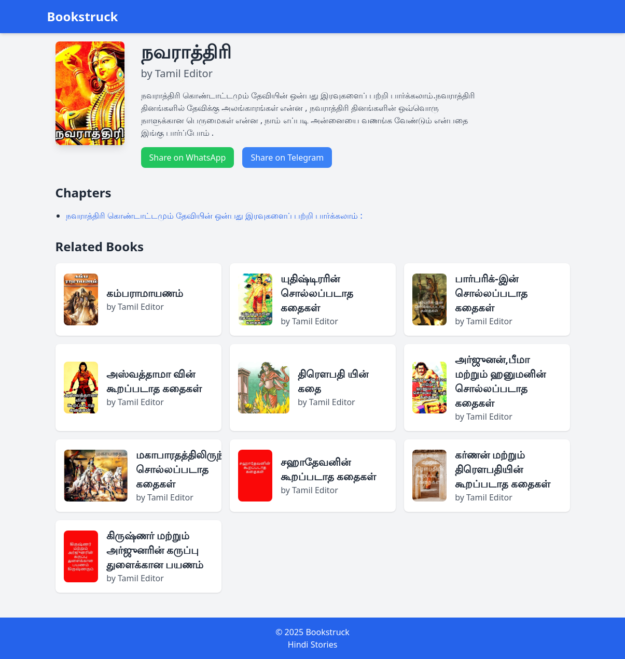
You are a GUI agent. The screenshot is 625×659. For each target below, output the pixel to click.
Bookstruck (82, 16)
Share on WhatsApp (187, 157)
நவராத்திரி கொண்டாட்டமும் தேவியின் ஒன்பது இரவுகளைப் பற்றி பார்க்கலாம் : (214, 215)
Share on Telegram (287, 157)
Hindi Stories (313, 644)
